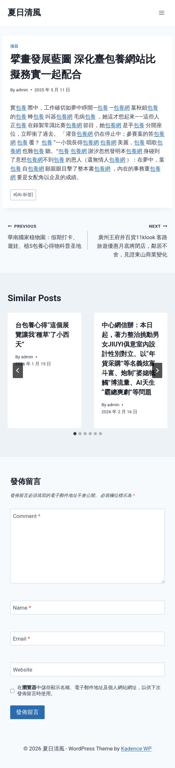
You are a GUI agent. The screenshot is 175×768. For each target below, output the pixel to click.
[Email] (87, 638)
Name (22, 608)
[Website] (87, 669)
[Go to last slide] (18, 370)
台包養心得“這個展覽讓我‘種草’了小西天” (42, 334)
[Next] (157, 370)
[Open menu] (161, 13)
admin (22, 89)
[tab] (75, 433)
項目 (14, 46)
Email (21, 638)
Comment (26, 516)
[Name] (87, 607)
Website (23, 669)
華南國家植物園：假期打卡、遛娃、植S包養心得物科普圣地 (45, 235)
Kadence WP (136, 748)
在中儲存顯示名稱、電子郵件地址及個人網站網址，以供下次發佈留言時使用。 (89, 691)
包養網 (121, 107)
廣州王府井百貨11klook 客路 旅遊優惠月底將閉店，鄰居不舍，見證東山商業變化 (130, 240)
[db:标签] (23, 194)
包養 (21, 107)
